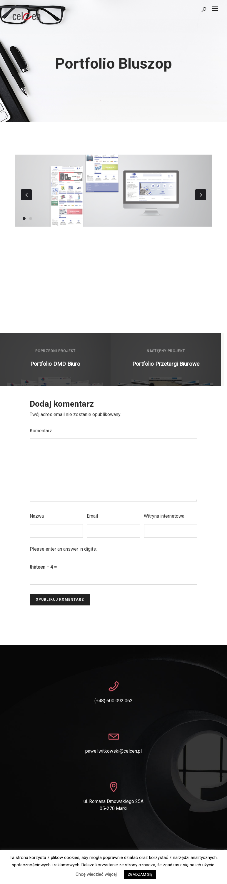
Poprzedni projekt (55, 351)
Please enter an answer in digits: (63, 549)
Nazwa (37, 516)
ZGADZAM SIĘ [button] (140, 874)
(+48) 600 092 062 (113, 700)
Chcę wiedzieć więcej (96, 874)
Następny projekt (166, 351)
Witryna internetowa (164, 516)
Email (92, 516)
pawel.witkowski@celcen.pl (113, 751)
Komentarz (41, 430)
